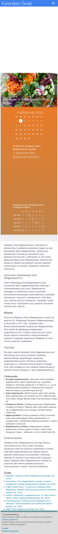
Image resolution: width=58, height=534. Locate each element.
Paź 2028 (17, 226)
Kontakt (5, 528)
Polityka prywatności (10, 531)
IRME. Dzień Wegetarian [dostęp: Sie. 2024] (25, 509)
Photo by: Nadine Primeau (47, 106)
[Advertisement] (29, 180)
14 (16, 130)
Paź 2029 (17, 230)
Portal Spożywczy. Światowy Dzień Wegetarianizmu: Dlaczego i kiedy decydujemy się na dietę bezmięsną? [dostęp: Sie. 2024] (29, 503)
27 (41, 134)
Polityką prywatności (10, 520)
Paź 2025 (17, 215)
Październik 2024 (30, 112)
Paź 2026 (17, 219)
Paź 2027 (17, 223)
